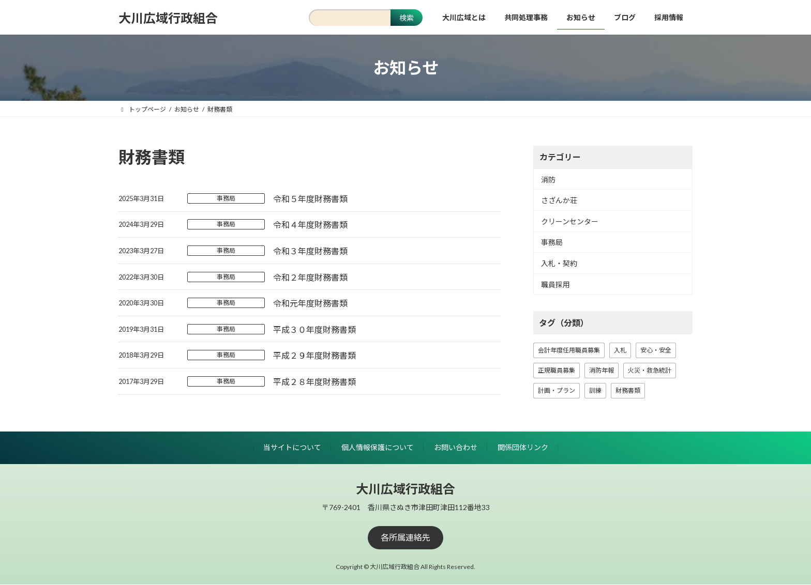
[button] (405, 537)
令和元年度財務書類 (310, 303)
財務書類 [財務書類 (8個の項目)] (627, 390)
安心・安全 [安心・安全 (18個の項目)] (655, 350)
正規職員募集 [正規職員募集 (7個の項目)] (556, 370)
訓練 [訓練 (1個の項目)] (595, 390)
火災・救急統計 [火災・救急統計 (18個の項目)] (649, 370)
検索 (406, 17)
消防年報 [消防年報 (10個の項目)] (601, 370)
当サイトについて (292, 447)
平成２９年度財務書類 (314, 355)
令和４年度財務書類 (310, 224)
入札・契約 (559, 263)
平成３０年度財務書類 (314, 329)
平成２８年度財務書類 (314, 382)
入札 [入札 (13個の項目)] (620, 350)
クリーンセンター (569, 221)
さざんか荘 (559, 200)
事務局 (226, 198)
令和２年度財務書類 (310, 277)
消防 (548, 179)
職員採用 (555, 284)
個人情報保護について (377, 447)
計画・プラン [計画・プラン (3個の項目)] (556, 390)
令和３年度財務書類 (310, 251)
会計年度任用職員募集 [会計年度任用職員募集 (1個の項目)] (569, 350)
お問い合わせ (455, 447)
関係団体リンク (523, 447)
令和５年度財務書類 (310, 199)
